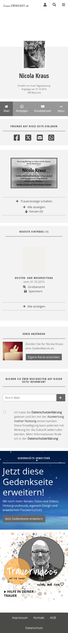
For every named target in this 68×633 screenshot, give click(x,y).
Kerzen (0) (34, 211)
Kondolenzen (42, 108)
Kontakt (39, 618)
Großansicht (34, 287)
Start (6, 108)
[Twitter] (28, 136)
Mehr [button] (61, 109)
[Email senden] (30, 397)
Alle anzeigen (34, 207)
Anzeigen (22, 108)
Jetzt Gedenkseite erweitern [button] (24, 519)
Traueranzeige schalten (34, 201)
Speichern (33, 291)
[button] (60, 397)
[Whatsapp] (51, 136)
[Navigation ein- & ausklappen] (63, 4)
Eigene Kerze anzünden (44, 357)
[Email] (40, 136)
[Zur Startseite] (16, 4)
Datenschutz (34, 628)
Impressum (20, 618)
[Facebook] (17, 136)
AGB (53, 618)
